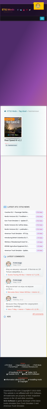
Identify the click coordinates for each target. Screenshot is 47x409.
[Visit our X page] (29, 9)
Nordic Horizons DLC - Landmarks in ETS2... (19, 229)
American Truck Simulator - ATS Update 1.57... (20, 233)
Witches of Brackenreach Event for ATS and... (20, 242)
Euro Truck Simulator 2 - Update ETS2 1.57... (19, 221)
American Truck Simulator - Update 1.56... (18, 250)
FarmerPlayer (13, 367)
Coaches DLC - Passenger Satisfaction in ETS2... (21, 212)
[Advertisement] (23, 63)
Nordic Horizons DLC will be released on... (18, 225)
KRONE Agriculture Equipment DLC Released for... (21, 246)
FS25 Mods (37, 365)
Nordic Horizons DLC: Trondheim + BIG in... (19, 216)
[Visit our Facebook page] (17, 9)
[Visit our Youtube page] (23, 9)
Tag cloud (22, 111)
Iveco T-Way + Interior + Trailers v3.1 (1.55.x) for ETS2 (23, 309)
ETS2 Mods (8, 10)
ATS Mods (8, 365)
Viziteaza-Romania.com (29, 367)
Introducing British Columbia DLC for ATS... (19, 238)
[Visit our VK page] (20, 9)
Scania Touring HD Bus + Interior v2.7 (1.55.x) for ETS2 (23, 275)
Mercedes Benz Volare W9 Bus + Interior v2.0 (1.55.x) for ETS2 (23, 292)
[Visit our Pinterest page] (26, 9)
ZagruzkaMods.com (22, 365)
